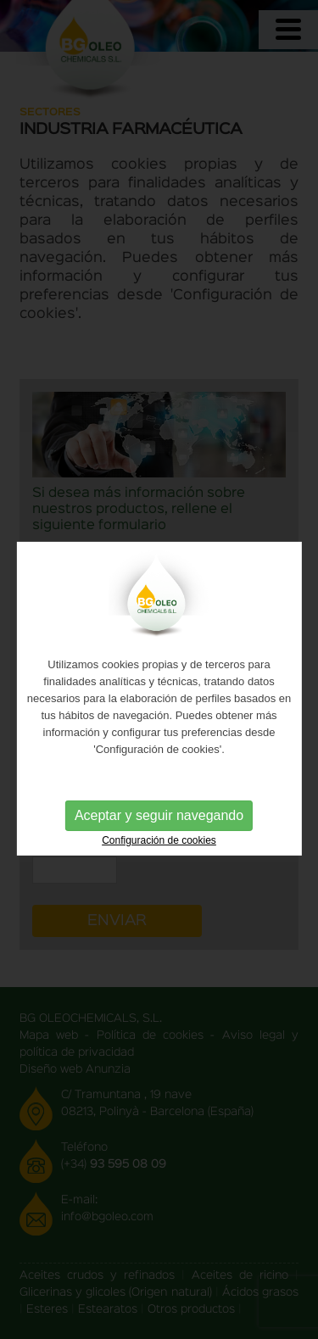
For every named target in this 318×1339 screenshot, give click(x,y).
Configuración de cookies (159, 847)
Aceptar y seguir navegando (159, 822)
